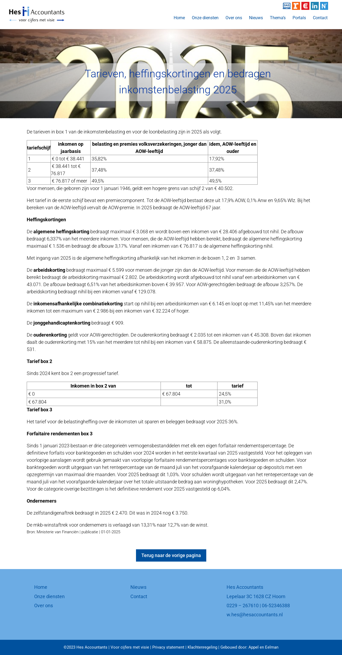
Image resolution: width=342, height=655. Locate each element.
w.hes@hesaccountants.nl (255, 614)
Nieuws (256, 18)
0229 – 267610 (243, 605)
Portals (299, 18)
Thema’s (278, 18)
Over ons (234, 18)
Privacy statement (168, 647)
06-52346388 (276, 605)
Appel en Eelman (263, 647)
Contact (320, 18)
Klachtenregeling (202, 647)
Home (179, 18)
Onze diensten (205, 18)
